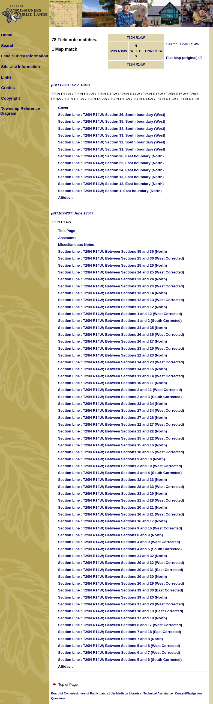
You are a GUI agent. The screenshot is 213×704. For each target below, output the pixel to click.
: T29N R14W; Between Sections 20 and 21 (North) (112, 507)
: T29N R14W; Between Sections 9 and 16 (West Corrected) (120, 528)
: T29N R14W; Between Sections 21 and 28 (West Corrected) (121, 500)
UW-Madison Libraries (125, 693)
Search (7, 45)
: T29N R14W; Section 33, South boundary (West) (111, 135)
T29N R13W (154, 51)
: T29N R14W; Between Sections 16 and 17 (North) (112, 521)
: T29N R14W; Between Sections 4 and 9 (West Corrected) (119, 542)
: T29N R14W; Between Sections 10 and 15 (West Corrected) (121, 452)
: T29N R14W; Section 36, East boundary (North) (111, 156)
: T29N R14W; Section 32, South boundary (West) (111, 142)
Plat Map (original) (184, 58)
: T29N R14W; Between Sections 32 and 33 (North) (112, 480)
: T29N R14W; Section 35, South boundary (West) (111, 121)
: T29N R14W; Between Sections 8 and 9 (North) (110, 535)
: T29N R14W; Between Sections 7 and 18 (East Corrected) (119, 632)
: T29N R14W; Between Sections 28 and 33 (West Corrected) (121, 487)
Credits (8, 88)
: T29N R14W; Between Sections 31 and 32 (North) (112, 556)
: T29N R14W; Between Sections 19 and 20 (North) (112, 597)
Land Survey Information (24, 56)
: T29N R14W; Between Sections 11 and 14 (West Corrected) (121, 376)
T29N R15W (118, 51)
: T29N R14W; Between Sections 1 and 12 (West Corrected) (120, 314)
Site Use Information (20, 66)
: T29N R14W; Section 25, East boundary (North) (111, 163)
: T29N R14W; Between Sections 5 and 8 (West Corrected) (119, 646)
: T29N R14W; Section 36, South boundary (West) (111, 115)
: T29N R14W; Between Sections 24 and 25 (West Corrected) (121, 272)
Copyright (10, 98)
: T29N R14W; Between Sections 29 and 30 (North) (112, 577)
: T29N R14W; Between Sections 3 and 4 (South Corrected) (120, 473)
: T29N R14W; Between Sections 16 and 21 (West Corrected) (121, 514)
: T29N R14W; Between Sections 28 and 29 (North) (112, 493)
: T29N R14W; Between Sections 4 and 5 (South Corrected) (120, 549)
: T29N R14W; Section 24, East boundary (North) (111, 170)
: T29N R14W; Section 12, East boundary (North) (111, 184)
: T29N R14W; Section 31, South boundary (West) (111, 149)
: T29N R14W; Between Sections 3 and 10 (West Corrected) (120, 466)
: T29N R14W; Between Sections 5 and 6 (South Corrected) (120, 660)
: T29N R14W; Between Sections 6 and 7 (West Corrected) (119, 652)
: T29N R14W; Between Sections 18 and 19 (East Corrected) (120, 611)
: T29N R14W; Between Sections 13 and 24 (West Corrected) (121, 286)
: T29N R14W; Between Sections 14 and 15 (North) (112, 369)
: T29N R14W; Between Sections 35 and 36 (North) (112, 251)
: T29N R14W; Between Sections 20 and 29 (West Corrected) (121, 583)
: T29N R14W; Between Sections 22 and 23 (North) (112, 355)
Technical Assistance (158, 693)
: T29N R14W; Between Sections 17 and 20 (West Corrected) (121, 604)
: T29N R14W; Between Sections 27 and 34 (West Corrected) (121, 410)
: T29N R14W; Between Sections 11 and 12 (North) (112, 307)
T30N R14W (136, 38)
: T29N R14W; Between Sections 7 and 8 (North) (110, 639)
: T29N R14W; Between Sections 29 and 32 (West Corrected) (121, 563)
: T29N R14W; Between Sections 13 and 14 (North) (112, 293)
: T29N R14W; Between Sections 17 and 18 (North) (112, 618)
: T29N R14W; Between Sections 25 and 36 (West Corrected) (121, 258)
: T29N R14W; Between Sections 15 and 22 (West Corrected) (121, 438)
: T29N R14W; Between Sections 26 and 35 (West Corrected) (121, 334)
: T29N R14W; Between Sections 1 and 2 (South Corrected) (120, 321)
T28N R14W (136, 64)
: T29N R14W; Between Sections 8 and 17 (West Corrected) (120, 625)
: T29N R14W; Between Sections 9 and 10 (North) (111, 459)
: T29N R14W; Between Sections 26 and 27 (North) (112, 341)
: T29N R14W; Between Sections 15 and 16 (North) (112, 445)
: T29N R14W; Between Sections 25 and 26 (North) (112, 265)
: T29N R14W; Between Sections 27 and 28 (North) (112, 418)
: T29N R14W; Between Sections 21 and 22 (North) (112, 431)
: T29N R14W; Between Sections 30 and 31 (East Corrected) (120, 570)
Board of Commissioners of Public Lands (79, 693)
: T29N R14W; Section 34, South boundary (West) (111, 128)
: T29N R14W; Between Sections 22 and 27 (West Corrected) (121, 424)
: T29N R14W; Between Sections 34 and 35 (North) (112, 328)
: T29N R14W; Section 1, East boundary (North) (110, 191)
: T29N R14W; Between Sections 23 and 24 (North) (112, 279)
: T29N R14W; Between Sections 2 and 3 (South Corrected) (120, 397)
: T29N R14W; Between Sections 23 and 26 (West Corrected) (121, 348)
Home (6, 35)
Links (6, 77)
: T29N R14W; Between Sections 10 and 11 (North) (112, 383)
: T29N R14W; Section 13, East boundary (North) (111, 177)
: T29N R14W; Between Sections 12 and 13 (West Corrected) (121, 300)
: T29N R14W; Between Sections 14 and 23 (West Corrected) (121, 362)
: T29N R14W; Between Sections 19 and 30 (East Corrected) (120, 590)
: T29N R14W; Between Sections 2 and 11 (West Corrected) (120, 390)
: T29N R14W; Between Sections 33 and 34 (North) (112, 404)
